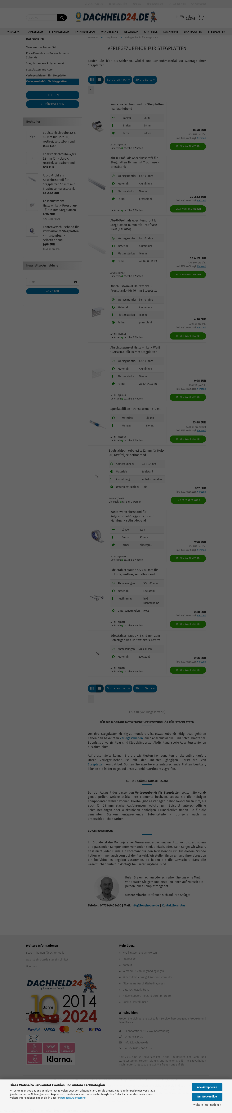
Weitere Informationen (207, 1104)
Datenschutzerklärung (73, 1097)
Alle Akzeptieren (207, 1087)
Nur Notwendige (207, 1096)
